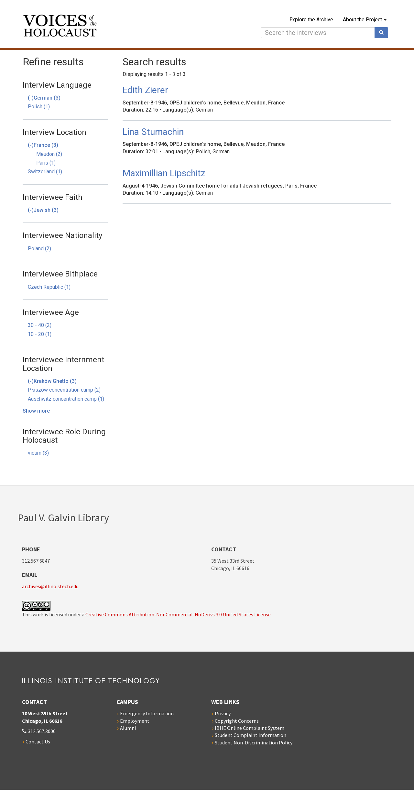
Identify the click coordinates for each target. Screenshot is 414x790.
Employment (134, 721)
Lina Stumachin (153, 131)
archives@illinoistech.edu (50, 586)
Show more (36, 411)
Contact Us (38, 741)
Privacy (223, 713)
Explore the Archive (311, 19)
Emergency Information (147, 713)
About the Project (365, 19)
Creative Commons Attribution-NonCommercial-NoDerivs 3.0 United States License (178, 614)
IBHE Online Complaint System (249, 728)
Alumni (128, 728)
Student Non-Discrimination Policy (253, 742)
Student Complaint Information (250, 735)
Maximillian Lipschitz (164, 173)
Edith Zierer (145, 90)
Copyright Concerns (237, 721)
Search (383, 32)
